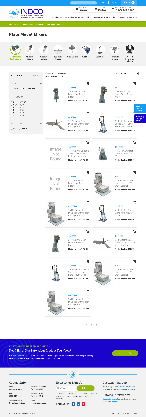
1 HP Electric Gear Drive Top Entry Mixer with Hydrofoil (78, 124)
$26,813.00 (119, 265)
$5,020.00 (119, 117)
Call (120, 387)
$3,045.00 (72, 87)
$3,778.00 (119, 206)
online (114, 402)
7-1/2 (23, 102)
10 (22, 105)
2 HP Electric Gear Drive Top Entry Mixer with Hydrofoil (125, 242)
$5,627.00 (72, 236)
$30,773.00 (72, 295)
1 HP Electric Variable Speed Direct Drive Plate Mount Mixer (125, 124)
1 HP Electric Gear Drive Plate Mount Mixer (123, 94)
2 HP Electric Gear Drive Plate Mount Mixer (77, 242)
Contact (102, 9)
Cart (129, 2)
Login (103, 3)
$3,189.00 (119, 147)
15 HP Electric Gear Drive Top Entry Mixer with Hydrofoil (78, 213)
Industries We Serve (74, 17)
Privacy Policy (115, 413)
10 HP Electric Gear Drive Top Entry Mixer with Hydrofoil (125, 183)
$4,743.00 (119, 87)
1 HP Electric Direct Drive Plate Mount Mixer (77, 94)
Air (13, 129)
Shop (16, 25)
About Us (131, 17)
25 (22, 113)
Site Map (126, 413)
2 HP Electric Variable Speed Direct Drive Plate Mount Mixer (78, 272)
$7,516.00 (119, 236)
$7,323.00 (72, 147)
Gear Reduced (28, 89)
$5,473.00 (72, 117)
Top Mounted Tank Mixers (33, 25)
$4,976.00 (72, 176)
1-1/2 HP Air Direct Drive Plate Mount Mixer (124, 153)
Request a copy (109, 399)
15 (22, 107)
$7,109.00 (72, 265)
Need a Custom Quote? (139, 109)
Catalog (84, 9)
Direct (14, 89)
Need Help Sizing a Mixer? (140, 119)
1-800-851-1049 (124, 9)
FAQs (122, 17)
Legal (135, 413)
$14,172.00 (119, 176)
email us (127, 387)
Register (114, 3)
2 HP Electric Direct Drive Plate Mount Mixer (124, 213)
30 (22, 115)
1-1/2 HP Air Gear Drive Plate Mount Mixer (77, 183)
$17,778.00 (72, 206)
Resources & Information (105, 17)
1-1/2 (14, 105)
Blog (89, 17)
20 (22, 110)
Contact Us (125, 353)
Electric (23, 129)
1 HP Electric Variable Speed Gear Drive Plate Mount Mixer (78, 153)
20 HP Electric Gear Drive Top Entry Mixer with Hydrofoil (125, 272)
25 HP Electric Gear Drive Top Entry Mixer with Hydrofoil (78, 302)
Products (56, 17)
